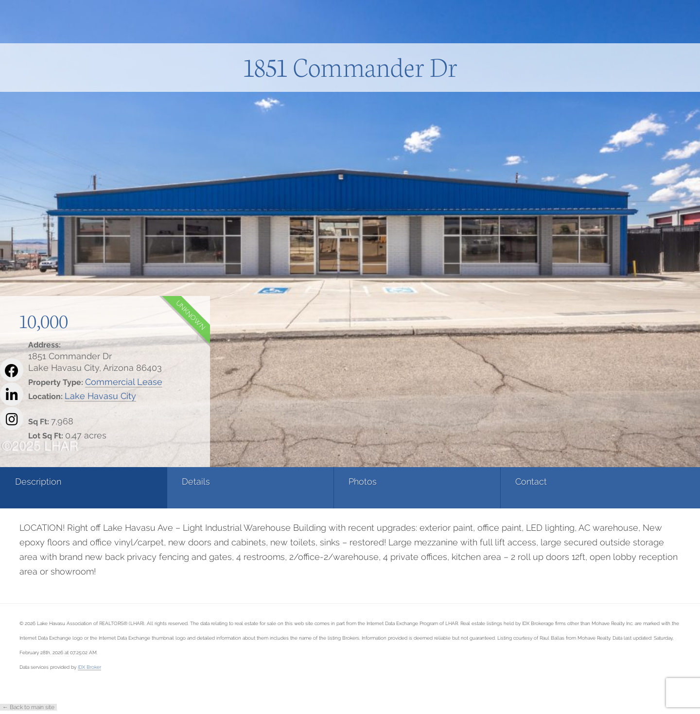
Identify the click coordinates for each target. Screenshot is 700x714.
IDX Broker (89, 667)
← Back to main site (28, 707)
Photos (262, 481)
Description (38, 481)
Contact (381, 481)
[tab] (58, 487)
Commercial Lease (123, 382)
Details (146, 481)
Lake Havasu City (100, 396)
